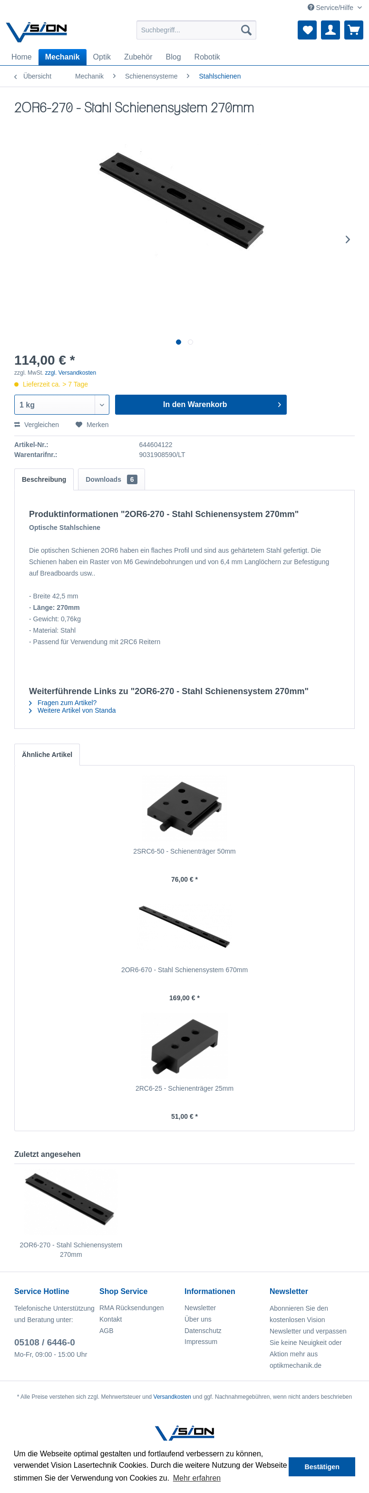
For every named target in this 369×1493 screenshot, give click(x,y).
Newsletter (200, 1308)
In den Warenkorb (222, 402)
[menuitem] (196, 30)
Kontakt (110, 1319)
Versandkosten (172, 1396)
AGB (106, 1330)
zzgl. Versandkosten (70, 372)
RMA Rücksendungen (131, 1308)
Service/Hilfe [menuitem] (331, 7)
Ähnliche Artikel (47, 754)
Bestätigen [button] (322, 1467)
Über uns (198, 1319)
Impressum (200, 1341)
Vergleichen (36, 424)
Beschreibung (44, 479)
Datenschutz (203, 1330)
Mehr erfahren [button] (197, 1478)
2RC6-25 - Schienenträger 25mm (184, 1088)
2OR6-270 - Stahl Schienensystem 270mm (71, 1249)
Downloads (111, 479)
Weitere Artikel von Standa (72, 710)
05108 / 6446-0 (44, 1342)
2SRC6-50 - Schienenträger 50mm (184, 851)
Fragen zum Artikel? (63, 703)
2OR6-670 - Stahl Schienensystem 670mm (184, 970)
